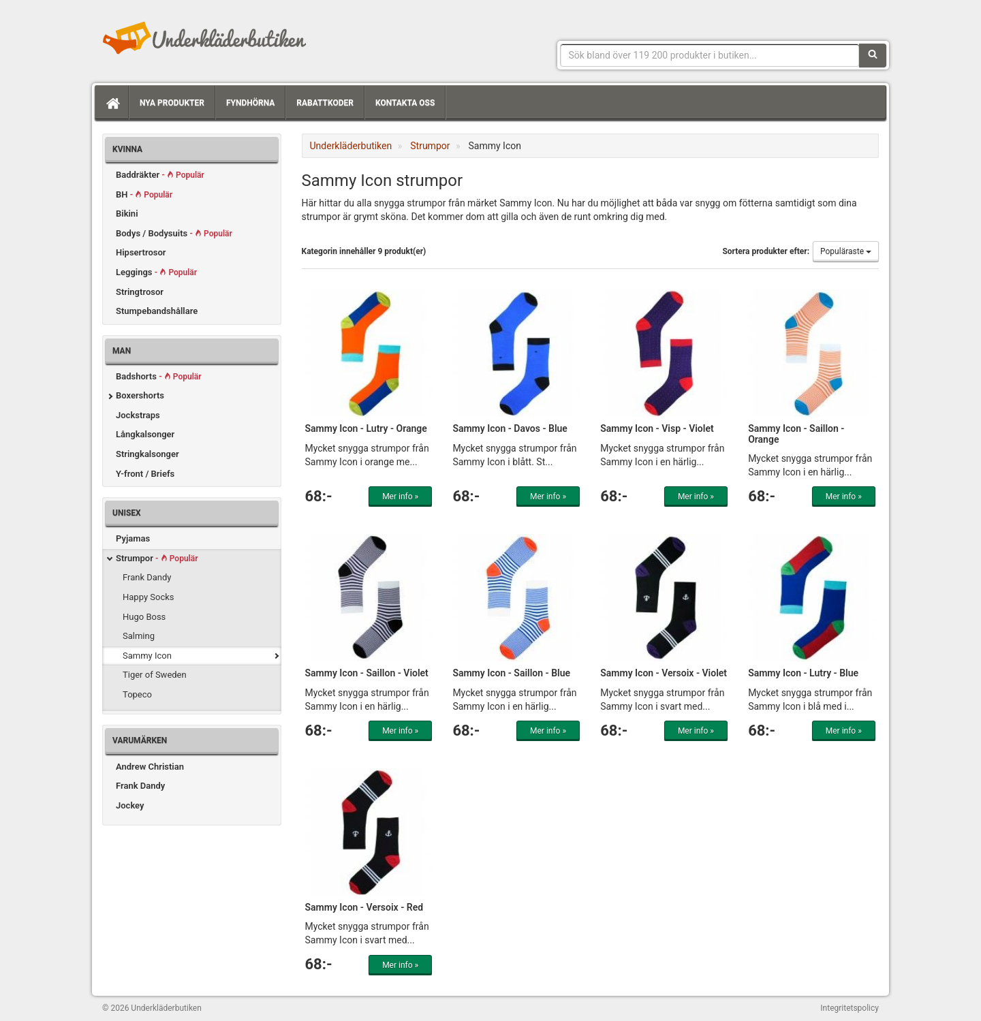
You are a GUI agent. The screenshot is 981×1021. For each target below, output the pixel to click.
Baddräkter (160, 175)
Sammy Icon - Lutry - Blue (803, 672)
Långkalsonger (145, 434)
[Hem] (112, 103)
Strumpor (157, 558)
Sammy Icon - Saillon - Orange (796, 433)
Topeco (137, 694)
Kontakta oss (405, 103)
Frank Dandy (147, 577)
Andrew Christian (150, 766)
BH (144, 194)
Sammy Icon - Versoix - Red (364, 907)
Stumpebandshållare (157, 311)
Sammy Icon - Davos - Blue (509, 428)
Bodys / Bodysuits (174, 233)
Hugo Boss (144, 617)
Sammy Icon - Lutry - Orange (366, 428)
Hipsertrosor (141, 252)
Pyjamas (133, 538)
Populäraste (845, 251)
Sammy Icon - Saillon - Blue (511, 672)
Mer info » (400, 496)
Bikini (127, 213)
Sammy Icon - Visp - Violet (656, 428)
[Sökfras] (710, 55)
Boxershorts (140, 395)
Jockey (130, 805)
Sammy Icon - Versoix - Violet (663, 672)
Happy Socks (148, 597)
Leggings (156, 272)
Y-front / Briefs (145, 474)
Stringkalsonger (147, 454)
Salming (139, 636)
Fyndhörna (250, 103)
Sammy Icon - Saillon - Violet (367, 672)
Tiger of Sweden (155, 675)
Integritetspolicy (849, 1008)
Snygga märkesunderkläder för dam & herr (204, 37)
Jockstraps (138, 415)
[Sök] (872, 55)
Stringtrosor (140, 292)
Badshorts (159, 376)
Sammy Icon (147, 655)
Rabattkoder (325, 103)
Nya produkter (172, 103)
